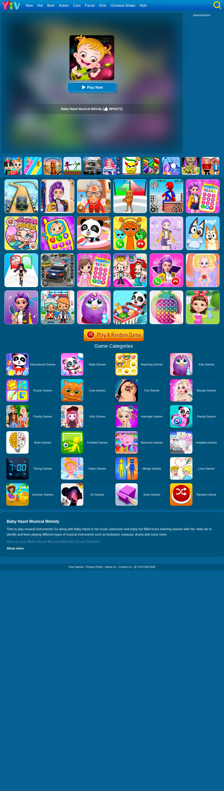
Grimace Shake (123, 5)
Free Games (76, 567)
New (29, 5)
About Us (110, 567)
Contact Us (125, 567)
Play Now (92, 87)
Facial (90, 5)
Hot (40, 5)
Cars (77, 5)
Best (50, 5)
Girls (102, 5)
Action (64, 5)
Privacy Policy (94, 567)
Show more (15, 548)
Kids (143, 5)
